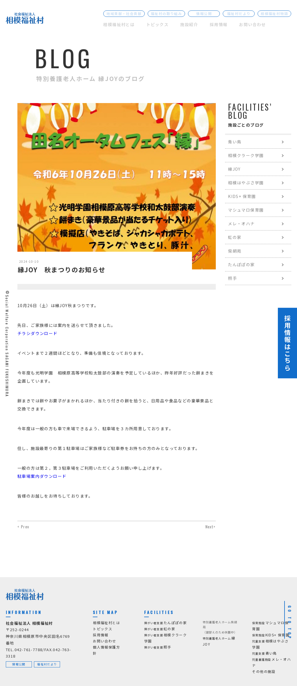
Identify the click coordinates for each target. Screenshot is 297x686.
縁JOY (234, 169)
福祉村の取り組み (166, 13)
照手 (232, 278)
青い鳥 (234, 142)
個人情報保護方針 (106, 650)
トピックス (157, 24)
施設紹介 (189, 24)
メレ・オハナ (241, 223)
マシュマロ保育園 (246, 210)
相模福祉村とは (119, 24)
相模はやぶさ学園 (246, 183)
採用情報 (219, 24)
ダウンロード (44, 333)
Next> (210, 526)
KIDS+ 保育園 (242, 196)
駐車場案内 (28, 476)
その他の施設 (263, 671)
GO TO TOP (289, 623)
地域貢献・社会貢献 (124, 13)
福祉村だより (238, 13)
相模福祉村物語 (274, 13)
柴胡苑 (234, 251)
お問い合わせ (252, 24)
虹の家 (234, 237)
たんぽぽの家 (241, 264)
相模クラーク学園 (246, 155)
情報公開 (204, 13)
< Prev (23, 526)
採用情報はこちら (287, 343)
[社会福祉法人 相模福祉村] (25, 19)
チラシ (24, 333)
